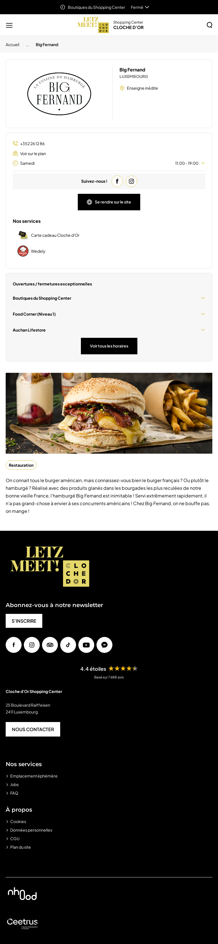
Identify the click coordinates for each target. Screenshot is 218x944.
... (27, 44)
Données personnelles (31, 829)
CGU (15, 838)
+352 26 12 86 (29, 143)
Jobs (14, 784)
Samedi (109, 163)
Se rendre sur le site (109, 202)
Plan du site (20, 847)
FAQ (14, 792)
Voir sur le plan (29, 153)
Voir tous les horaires (109, 345)
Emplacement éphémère (34, 775)
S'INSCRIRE (24, 621)
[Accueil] (14, 44)
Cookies (18, 821)
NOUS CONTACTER (33, 729)
